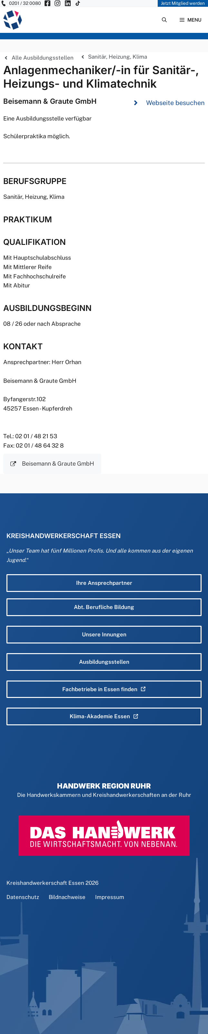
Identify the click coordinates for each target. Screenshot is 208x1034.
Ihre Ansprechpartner (104, 583)
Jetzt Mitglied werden (183, 3)
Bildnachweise (67, 897)
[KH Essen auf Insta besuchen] (57, 3)
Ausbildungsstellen (104, 662)
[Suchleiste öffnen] (164, 20)
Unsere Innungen (104, 634)
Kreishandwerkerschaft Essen (45, 883)
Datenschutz (22, 897)
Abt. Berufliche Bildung (104, 607)
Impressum (109, 897)
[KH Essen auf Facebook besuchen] (47, 3)
